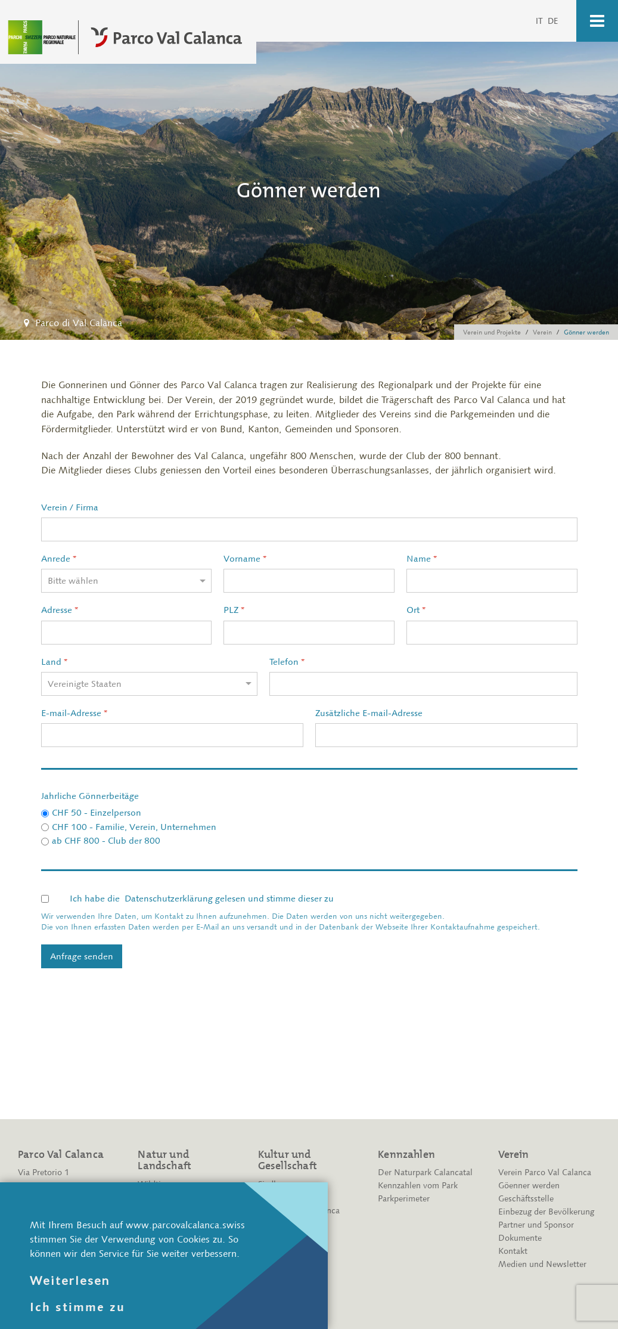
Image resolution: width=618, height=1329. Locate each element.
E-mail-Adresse (74, 713)
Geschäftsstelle (526, 1199)
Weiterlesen (70, 1280)
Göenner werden (529, 1186)
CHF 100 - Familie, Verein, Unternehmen (134, 827)
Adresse (59, 610)
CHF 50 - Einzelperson (96, 812)
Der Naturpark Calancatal (425, 1172)
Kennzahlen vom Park (418, 1186)
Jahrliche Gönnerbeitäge (90, 796)
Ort (416, 610)
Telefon (287, 661)
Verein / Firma (69, 507)
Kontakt (512, 1251)
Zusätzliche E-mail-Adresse (369, 713)
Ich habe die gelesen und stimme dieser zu (202, 898)
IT (540, 21)
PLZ (233, 610)
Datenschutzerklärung (169, 898)
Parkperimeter (404, 1199)
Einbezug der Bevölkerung (546, 1212)
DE (553, 21)
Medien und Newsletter (542, 1264)
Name (421, 558)
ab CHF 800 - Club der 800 (106, 840)
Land (54, 661)
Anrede (58, 558)
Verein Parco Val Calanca (544, 1172)
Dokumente (520, 1238)
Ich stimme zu (77, 1307)
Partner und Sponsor (536, 1225)
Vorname (244, 558)
